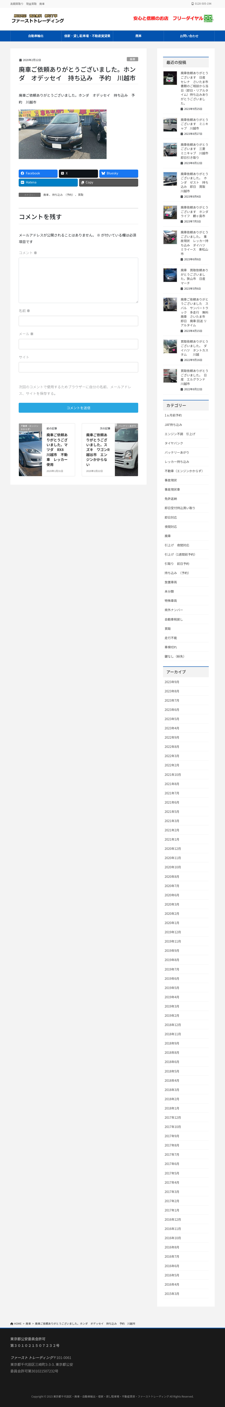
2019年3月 (172, 1006)
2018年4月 (172, 1080)
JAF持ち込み (173, 424)
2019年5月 (172, 987)
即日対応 (171, 517)
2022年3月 (172, 756)
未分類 (169, 591)
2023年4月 (172, 728)
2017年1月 (172, 1210)
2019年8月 (172, 960)
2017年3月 (172, 1191)
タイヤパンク (174, 443)
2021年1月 (172, 839)
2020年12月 (173, 848)
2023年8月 (172, 691)
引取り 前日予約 (177, 563)
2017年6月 (172, 1163)
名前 (24, 310)
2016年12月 (173, 1219)
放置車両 (171, 582)
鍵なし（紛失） (175, 656)
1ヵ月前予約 (173, 415)
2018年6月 (172, 1061)
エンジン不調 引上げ (180, 434)
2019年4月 (172, 997)
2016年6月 (172, 1266)
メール (26, 333)
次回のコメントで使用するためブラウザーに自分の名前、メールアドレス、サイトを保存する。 (75, 390)
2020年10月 (173, 867)
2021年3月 (172, 821)
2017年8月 (172, 1145)
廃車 (132, 59)
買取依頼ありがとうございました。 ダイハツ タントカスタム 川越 (194, 348)
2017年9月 (172, 1136)
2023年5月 (172, 719)
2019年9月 (172, 950)
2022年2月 (172, 765)
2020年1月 (172, 923)
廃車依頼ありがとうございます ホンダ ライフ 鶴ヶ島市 (196, 211)
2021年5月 (172, 811)
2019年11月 (173, 941)
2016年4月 (172, 1284)
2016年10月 (173, 1238)
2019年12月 (173, 932)
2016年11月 (173, 1228)
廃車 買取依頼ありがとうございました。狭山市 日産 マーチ (194, 276)
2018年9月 (172, 1043)
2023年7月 (172, 700)
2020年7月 (172, 886)
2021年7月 (172, 793)
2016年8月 (172, 1247)
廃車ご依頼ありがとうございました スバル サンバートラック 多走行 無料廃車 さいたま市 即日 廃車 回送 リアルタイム (194, 312)
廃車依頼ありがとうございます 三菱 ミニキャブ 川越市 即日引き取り (196, 151)
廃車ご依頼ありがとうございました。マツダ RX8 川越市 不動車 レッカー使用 (57, 449)
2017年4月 (172, 1182)
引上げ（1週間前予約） (181, 554)
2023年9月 (172, 682)
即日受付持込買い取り (180, 508)
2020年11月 (173, 858)
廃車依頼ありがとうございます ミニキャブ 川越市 (194, 123)
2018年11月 (173, 1034)
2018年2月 (172, 1099)
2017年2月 (172, 1201)
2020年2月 (172, 913)
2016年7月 (172, 1256)
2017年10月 (173, 1126)
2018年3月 (172, 1089)
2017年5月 (172, 1173)
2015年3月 (172, 1293)
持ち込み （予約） (63, 194)
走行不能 (171, 638)
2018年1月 (172, 1108)
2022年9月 (172, 737)
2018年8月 (172, 1052)
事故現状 (171, 480)
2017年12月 (173, 1117)
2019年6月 (172, 978)
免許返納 (171, 498)
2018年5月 (172, 1071)
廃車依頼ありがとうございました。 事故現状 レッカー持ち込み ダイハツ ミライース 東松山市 (194, 243)
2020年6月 (172, 895)
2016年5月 (172, 1275)
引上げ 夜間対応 (177, 545)
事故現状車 (172, 489)
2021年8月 (172, 784)
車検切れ (171, 647)
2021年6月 (172, 802)
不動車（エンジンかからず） (185, 471)
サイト (24, 357)
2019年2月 (172, 1015)
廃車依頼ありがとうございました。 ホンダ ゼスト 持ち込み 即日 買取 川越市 (194, 182)
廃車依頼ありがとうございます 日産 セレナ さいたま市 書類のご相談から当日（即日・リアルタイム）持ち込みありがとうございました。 (194, 88)
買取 (80, 194)
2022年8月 (172, 746)
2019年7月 (172, 969)
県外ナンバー (174, 610)
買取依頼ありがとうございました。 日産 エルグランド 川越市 (194, 377)
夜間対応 (171, 526)
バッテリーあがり (177, 452)
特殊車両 (171, 600)
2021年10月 (173, 774)
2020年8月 (172, 876)
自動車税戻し (174, 619)
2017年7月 (172, 1154)
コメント (28, 252)
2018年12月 (173, 1024)
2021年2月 (172, 830)
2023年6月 (172, 709)
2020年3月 (172, 904)
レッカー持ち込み (177, 461)
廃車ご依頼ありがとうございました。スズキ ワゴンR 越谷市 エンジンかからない (99, 449)
